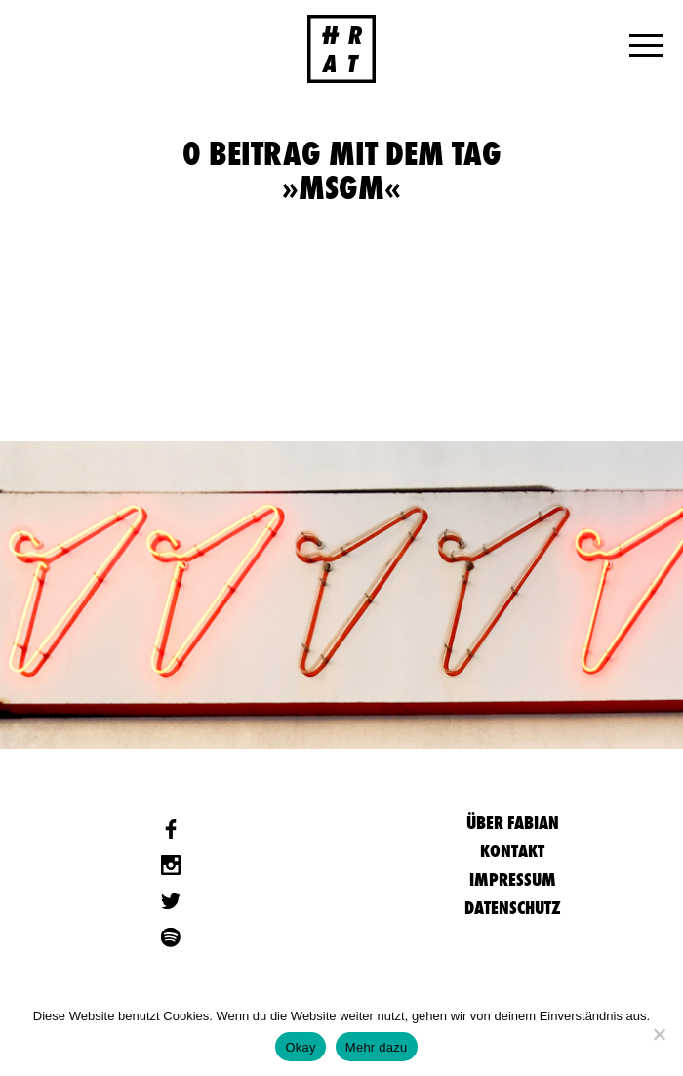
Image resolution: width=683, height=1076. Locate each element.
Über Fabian (512, 822)
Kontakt (512, 851)
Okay (300, 1047)
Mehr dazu (376, 1047)
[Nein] (658, 1034)
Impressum (512, 879)
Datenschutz (512, 907)
